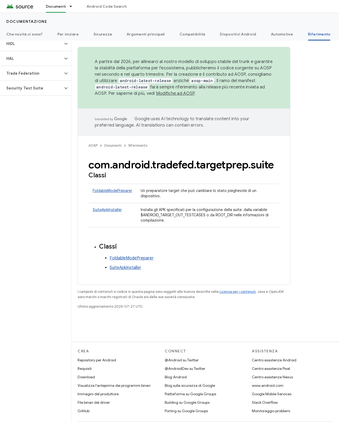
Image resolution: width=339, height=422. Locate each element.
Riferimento (137, 145)
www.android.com (267, 385)
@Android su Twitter (182, 360)
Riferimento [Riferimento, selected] (319, 34)
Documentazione (26, 21)
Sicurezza (102, 34)
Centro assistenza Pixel (271, 368)
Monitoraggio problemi (271, 410)
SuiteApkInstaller (107, 209)
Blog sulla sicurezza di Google (190, 385)
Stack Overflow (265, 402)
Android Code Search (107, 6)
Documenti (113, 145)
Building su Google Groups (187, 402)
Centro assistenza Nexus (272, 377)
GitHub (84, 410)
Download (86, 377)
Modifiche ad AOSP (175, 93)
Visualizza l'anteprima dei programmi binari (114, 385)
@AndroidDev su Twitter (185, 368)
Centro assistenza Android (274, 360)
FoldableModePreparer (112, 190)
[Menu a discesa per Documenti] (73, 6)
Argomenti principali (146, 34)
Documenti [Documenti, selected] (56, 6)
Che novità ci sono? (24, 34)
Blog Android (176, 377)
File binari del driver (94, 402)
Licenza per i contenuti (238, 291)
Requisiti (85, 368)
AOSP (92, 145)
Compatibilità (192, 34)
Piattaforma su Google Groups (190, 394)
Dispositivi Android (238, 34)
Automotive (282, 34)
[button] (31, 43)
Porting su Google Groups (186, 410)
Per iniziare (68, 34)
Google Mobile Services (271, 394)
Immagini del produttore (98, 394)
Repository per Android (97, 360)
